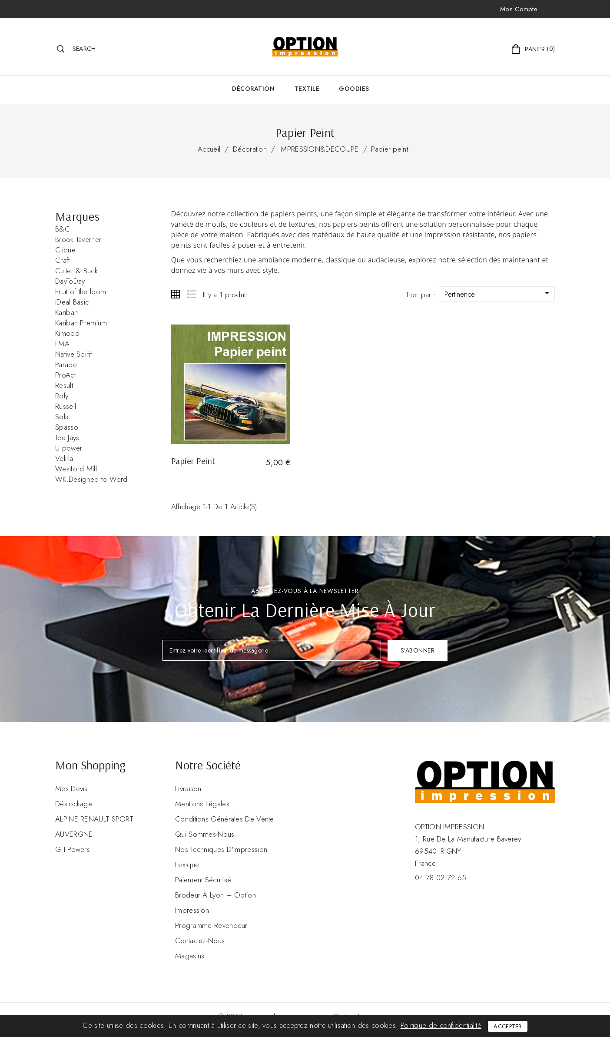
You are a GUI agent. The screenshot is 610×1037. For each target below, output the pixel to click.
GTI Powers (72, 849)
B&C (62, 229)
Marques (77, 216)
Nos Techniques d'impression (221, 849)
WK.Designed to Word (91, 479)
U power (68, 448)
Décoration (253, 88)
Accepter (507, 1026)
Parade (66, 364)
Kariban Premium (81, 323)
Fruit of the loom (80, 291)
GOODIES (354, 88)
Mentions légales (202, 803)
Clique (65, 250)
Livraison (188, 788)
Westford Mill (76, 469)
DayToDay (70, 281)
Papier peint (389, 149)
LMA (62, 343)
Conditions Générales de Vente (224, 819)
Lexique (187, 864)
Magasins (189, 956)
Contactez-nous (200, 940)
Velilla (64, 458)
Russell (65, 406)
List (191, 294)
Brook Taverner (78, 239)
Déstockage (73, 803)
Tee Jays (67, 437)
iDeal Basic (72, 302)
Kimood (67, 333)
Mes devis (71, 788)
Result (64, 385)
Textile (307, 88)
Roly (61, 396)
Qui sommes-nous (205, 834)
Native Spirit (73, 354)
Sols (61, 416)
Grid (175, 294)
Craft (62, 260)
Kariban (66, 312)
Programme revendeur (211, 925)
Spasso (66, 427)
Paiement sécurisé (203, 880)
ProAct (65, 375)
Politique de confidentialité (441, 1025)
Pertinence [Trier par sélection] (498, 293)
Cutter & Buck (76, 270)
